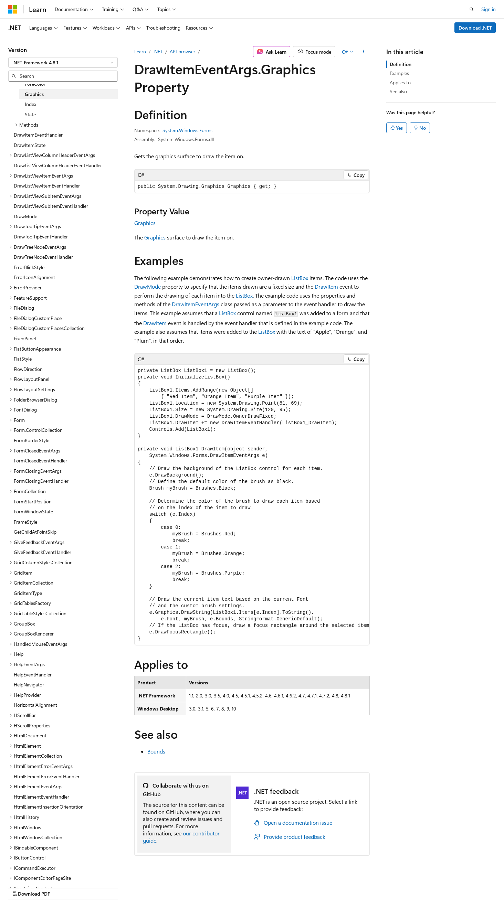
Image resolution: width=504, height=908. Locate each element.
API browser (182, 51)
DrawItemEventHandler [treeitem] (38, 134)
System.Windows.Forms (187, 130)
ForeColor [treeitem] (35, 84)
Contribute (336, 886)
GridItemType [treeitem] (28, 593)
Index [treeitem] (30, 104)
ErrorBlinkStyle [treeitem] (29, 267)
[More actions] (364, 51)
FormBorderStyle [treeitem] (31, 440)
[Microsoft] (12, 9)
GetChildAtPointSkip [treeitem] (35, 531)
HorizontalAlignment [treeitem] (35, 705)
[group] (252, 504)
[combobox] (63, 62)
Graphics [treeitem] (34, 94)
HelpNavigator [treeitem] (29, 684)
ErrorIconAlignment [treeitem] (34, 277)
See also (398, 91)
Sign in (488, 9)
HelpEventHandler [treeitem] (33, 674)
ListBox (299, 277)
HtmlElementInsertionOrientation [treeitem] (49, 806)
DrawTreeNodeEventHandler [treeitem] (43, 257)
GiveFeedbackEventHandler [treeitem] (42, 552)
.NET (157, 51)
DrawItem (326, 286)
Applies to (400, 82)
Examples (399, 73)
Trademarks (432, 886)
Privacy (363, 886)
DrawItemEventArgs (195, 304)
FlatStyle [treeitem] (23, 358)
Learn (140, 51)
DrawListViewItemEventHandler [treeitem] (47, 185)
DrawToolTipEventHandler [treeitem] (41, 236)
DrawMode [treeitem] (25, 216)
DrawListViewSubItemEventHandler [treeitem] (51, 206)
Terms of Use (398, 886)
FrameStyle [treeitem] (25, 522)
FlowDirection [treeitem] (28, 369)
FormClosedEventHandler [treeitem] (40, 460)
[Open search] (472, 9)
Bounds (156, 751)
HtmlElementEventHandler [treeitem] (41, 796)
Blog (307, 886)
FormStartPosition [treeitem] (33, 501)
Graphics (145, 222)
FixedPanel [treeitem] (25, 338)
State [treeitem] (30, 114)
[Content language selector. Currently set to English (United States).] (39, 886)
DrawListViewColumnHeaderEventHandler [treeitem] (58, 165)
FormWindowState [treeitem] (33, 511)
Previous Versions (276, 886)
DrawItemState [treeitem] (29, 145)
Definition (400, 64)
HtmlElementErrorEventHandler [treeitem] (47, 776)
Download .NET (475, 27)
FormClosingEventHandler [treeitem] (41, 481)
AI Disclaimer (236, 886)
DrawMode (147, 286)
